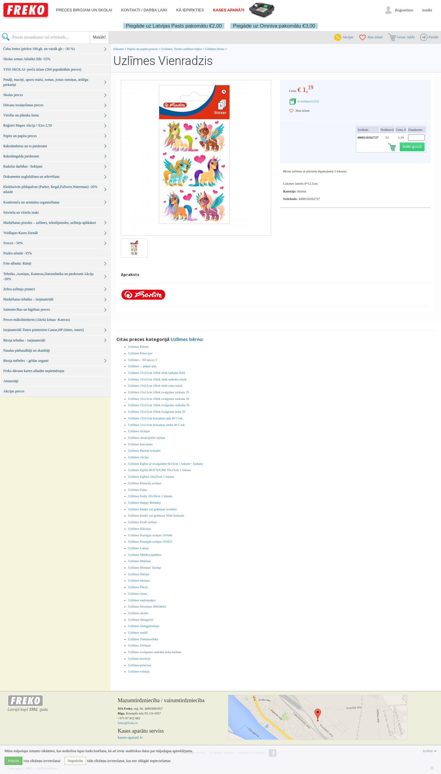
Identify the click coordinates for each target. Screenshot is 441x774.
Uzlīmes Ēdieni (138, 346)
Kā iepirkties (190, 10)
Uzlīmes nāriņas (139, 580)
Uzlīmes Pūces (138, 587)
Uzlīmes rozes (137, 593)
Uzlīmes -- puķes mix (142, 366)
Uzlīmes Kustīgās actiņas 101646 (150, 535)
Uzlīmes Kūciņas (139, 528)
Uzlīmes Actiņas (139, 431)
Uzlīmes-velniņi (139, 671)
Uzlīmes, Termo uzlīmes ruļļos (181, 49)
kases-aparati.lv (130, 737)
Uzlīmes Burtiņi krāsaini (144, 450)
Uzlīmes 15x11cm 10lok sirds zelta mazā (155, 385)
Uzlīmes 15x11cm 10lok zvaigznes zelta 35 (156, 411)
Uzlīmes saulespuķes (142, 600)
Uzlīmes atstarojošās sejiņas (146, 437)
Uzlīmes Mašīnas (139, 561)
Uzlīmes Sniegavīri (141, 619)
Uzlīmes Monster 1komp (144, 567)
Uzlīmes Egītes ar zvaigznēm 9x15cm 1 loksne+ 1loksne (165, 463)
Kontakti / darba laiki (144, 10)
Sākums (118, 49)
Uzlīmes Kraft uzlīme (142, 522)
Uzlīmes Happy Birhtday (144, 502)
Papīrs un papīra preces (143, 49)
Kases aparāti (228, 10)
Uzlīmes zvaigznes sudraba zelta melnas (154, 652)
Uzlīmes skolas (138, 613)
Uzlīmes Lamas (138, 548)
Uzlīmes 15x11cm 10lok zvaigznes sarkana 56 (158, 398)
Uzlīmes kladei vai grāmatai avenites (152, 509)
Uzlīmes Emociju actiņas (144, 483)
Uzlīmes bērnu (214, 49)
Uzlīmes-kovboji (139, 658)
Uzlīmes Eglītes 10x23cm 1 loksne (151, 476)
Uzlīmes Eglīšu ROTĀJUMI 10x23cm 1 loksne (159, 470)
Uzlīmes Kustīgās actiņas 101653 (150, 541)
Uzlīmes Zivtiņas (139, 645)
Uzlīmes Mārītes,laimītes (145, 554)
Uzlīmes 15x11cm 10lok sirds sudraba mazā (157, 379)
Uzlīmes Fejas (137, 489)
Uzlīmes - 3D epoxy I (142, 360)
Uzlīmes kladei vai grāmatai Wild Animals (156, 515)
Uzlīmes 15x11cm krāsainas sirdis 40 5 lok (156, 425)
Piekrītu (13, 761)
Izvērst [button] (430, 751)
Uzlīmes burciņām (140, 444)
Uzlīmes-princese (139, 665)
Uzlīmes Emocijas (140, 353)
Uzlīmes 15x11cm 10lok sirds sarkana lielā (156, 372)
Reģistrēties (404, 10)
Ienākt (427, 10)
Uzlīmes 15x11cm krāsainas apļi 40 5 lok (155, 418)
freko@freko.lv (128, 723)
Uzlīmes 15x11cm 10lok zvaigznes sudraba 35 (159, 405)
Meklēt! (99, 37)
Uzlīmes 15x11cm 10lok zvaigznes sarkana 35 (158, 392)
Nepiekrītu (75, 761)
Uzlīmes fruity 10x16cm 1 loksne (150, 496)
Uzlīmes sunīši (138, 632)
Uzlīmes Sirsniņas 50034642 (147, 606)
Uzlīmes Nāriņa (138, 574)
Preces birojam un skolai (84, 10)
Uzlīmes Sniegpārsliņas (143, 626)
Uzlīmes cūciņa (138, 457)
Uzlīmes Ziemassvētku (143, 639)
